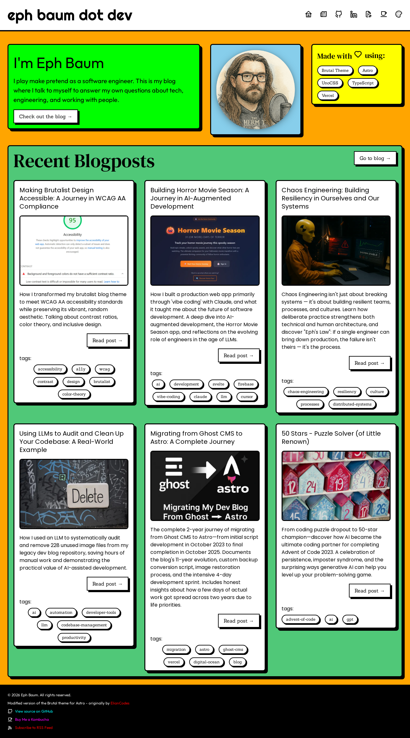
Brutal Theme (335, 70)
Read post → (107, 340)
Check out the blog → (45, 116)
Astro (367, 70)
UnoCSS (330, 83)
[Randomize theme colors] (398, 14)
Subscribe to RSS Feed (34, 727)
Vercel (328, 95)
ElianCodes (120, 703)
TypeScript (363, 83)
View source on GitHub (34, 711)
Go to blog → (375, 158)
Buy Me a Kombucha (32, 719)
